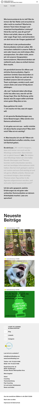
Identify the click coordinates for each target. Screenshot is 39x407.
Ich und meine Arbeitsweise (12, 385)
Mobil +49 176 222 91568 (11, 363)
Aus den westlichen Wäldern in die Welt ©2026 (18, 396)
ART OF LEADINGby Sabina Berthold (14, 327)
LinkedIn (10, 335)
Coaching (7, 379)
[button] (37, 2)
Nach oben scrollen (10, 399)
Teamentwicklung (9, 381)
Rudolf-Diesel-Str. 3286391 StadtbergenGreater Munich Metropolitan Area (14, 368)
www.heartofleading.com (11, 358)
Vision (5, 376)
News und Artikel (9, 387)
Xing (9, 331)
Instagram (11, 339)
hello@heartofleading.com (12, 356)
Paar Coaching (8, 383)
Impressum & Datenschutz (12, 403)
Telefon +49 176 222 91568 (12, 361)
